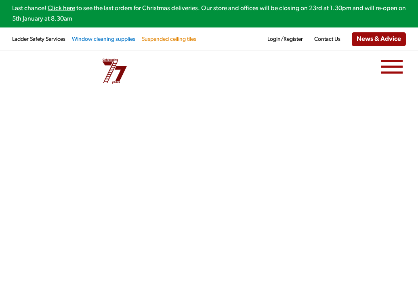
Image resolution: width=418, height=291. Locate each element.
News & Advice (379, 39)
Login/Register (285, 39)
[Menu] (392, 67)
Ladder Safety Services (38, 39)
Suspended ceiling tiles (169, 39)
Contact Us (327, 39)
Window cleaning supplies (103, 39)
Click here (61, 8)
